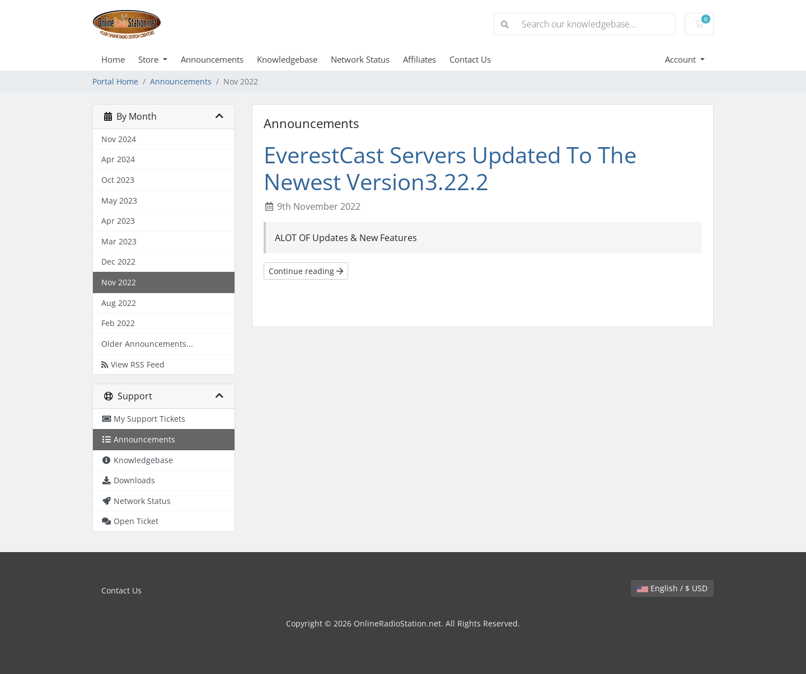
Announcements (212, 59)
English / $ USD (672, 588)
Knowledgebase (287, 59)
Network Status (360, 59)
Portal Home (115, 81)
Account (681, 59)
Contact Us (470, 59)
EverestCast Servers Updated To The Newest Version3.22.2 (450, 168)
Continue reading (306, 271)
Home (113, 59)
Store (149, 59)
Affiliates (419, 59)
